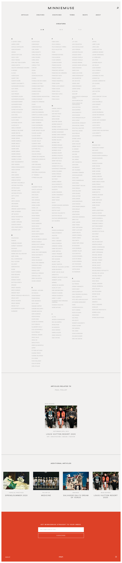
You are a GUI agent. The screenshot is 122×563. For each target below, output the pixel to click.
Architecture (56, 438)
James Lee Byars (77, 73)
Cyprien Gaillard (37, 177)
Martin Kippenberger (99, 215)
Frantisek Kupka (57, 94)
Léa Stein (95, 60)
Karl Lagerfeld (77, 297)
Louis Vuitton (96, 109)
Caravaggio (35, 44)
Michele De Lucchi (98, 273)
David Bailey (35, 218)
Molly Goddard (97, 304)
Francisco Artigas (58, 70)
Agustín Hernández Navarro (20, 67)
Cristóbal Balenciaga (39, 172)
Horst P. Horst (56, 298)
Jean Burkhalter (77, 100)
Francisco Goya (57, 75)
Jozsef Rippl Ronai (78, 243)
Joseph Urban (76, 238)
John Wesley (76, 209)
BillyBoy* (14, 264)
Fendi (53, 52)
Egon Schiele (36, 316)
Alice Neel (14, 114)
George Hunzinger (58, 132)
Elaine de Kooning (37, 321)
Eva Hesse (35, 358)
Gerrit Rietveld (57, 160)
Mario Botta (96, 192)
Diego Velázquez (37, 260)
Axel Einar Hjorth (17, 227)
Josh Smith (75, 240)
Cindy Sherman (36, 122)
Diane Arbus (35, 249)
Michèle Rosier (97, 275)
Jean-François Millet (78, 117)
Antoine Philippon (17, 185)
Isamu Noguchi (56, 335)
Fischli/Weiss (56, 57)
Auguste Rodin (16, 224)
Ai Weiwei (14, 70)
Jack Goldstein (77, 44)
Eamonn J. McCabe (37, 290)
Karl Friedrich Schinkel (79, 294)
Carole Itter (36, 65)
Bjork (13, 269)
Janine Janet (76, 83)
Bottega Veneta (16, 282)
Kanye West (75, 289)
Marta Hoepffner (97, 210)
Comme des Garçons (38, 156)
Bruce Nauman (16, 300)
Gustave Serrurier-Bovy (59, 218)
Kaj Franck (75, 283)
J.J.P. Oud (74, 41)
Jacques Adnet (76, 54)
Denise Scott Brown (38, 244)
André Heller (15, 146)
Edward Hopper (36, 306)
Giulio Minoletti (57, 184)
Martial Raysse (97, 213)
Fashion (72, 438)
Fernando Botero (57, 54)
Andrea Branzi (15, 154)
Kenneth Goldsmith (78, 323)
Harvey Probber (57, 253)
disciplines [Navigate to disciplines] (57, 15)
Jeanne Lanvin (76, 138)
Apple (13, 198)
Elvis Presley (36, 332)
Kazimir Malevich (77, 307)
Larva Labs (95, 47)
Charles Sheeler (37, 99)
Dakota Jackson (37, 189)
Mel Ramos (95, 239)
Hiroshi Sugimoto (57, 295)
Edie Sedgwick (36, 300)
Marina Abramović (98, 187)
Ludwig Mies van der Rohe (100, 130)
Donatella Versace (38, 273)
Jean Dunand (76, 115)
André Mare (15, 148)
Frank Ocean (56, 88)
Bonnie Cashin (15, 279)
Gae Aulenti (55, 111)
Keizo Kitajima (76, 312)
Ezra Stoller (36, 366)
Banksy (13, 240)
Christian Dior (36, 107)
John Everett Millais (78, 185)
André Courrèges (17, 135)
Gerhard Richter (57, 158)
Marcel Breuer (97, 176)
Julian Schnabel (77, 256)
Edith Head (35, 303)
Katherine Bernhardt (79, 302)
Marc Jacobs (96, 171)
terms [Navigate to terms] (72, 15)
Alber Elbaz (15, 75)
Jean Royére (76, 136)
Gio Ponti (55, 179)
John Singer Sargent (78, 206)
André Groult (15, 143)
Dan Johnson (36, 200)
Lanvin (94, 41)
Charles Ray (35, 94)
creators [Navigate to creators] (40, 15)
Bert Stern (14, 256)
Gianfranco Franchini (59, 168)
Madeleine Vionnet (98, 147)
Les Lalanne (96, 83)
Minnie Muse (96, 294)
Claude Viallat (36, 141)
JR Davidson (75, 245)
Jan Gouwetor (76, 78)
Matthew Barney (97, 226)
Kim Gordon (76, 328)
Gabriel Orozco (57, 108)
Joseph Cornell (77, 235)
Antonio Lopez (15, 190)
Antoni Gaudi (15, 188)
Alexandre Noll (16, 107)
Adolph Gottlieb (16, 54)
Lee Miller (95, 65)
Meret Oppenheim (97, 249)
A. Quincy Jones (16, 41)
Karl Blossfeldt (77, 291)
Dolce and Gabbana (38, 262)
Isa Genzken (55, 327)
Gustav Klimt (56, 210)
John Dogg (75, 183)
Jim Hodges (75, 156)
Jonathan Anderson (78, 217)
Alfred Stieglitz (16, 112)
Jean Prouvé (76, 133)
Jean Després (76, 109)
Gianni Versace (56, 173)
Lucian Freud (96, 117)
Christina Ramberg (38, 112)
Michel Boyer (96, 262)
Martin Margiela (97, 218)
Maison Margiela (97, 153)
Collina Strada (36, 154)
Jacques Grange (77, 62)
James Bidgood (76, 67)
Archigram (14, 203)
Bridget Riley (15, 292)
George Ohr (55, 142)
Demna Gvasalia (37, 241)
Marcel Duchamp (97, 179)
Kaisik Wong (76, 281)
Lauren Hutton (97, 49)
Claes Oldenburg (37, 125)
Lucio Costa (96, 125)
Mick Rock (95, 281)
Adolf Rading (15, 60)
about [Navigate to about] (98, 15)
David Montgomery (38, 234)
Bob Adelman (15, 274)
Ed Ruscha (35, 293)
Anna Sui (14, 172)
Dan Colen (35, 194)
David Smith (35, 236)
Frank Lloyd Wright (58, 86)
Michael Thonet (97, 260)
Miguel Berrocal (97, 286)
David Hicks (35, 226)
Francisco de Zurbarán (59, 73)
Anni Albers (15, 175)
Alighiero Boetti (16, 117)
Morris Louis (96, 312)
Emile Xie (34, 340)
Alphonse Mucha (16, 122)
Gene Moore (55, 119)
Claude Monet (36, 135)
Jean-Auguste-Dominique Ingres (80, 97)
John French (76, 188)
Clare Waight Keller (38, 130)
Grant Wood (56, 200)
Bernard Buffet (16, 251)
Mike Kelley (96, 288)
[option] (16, 488)
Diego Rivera (36, 257)
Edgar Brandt (36, 295)
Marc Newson (96, 173)
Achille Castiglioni (17, 47)
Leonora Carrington (98, 80)
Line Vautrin (96, 91)
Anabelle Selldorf (17, 130)
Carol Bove (35, 60)
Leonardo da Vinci (98, 75)
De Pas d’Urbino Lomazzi (39, 239)
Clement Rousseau (38, 146)
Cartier (34, 67)
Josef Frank (76, 224)
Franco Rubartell (57, 80)
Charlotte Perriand (38, 101)
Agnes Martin (15, 65)
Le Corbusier (96, 57)
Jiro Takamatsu (77, 162)
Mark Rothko (96, 202)
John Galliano (76, 190)
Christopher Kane (37, 117)
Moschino (95, 315)
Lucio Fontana (96, 128)
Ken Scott (75, 320)
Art (48, 438)
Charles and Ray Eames (39, 80)
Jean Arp (74, 94)
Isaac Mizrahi (56, 330)
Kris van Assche (77, 338)
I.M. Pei (54, 316)
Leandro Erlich (97, 62)
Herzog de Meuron (58, 285)
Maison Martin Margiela (100, 155)
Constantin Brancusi (38, 159)
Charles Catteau (37, 83)
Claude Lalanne (37, 133)
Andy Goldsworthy (17, 161)
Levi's (93, 86)
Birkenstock (15, 266)
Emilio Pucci (36, 342)
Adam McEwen (15, 49)
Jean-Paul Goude (77, 130)
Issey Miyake (56, 337)
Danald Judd (36, 202)
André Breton (15, 133)
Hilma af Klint (56, 287)
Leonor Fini (95, 78)
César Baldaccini (37, 75)
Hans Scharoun (57, 243)
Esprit (34, 347)
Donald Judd (36, 270)
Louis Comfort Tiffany (99, 96)
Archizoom (14, 206)
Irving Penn (55, 324)
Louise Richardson (98, 114)
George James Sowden (59, 134)
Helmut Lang (56, 261)
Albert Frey (15, 78)
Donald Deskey (36, 268)
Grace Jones (56, 197)
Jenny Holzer (76, 143)
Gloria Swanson (57, 192)
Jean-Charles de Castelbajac (77, 103)
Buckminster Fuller (17, 308)
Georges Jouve (56, 150)
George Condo (56, 126)
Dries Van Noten (37, 278)
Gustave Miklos (57, 215)
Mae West (95, 150)
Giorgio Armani (56, 181)
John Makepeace (77, 201)
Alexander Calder (17, 96)
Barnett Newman (16, 245)
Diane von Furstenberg (39, 252)
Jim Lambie (75, 159)
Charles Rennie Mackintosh (40, 96)
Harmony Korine (57, 246)
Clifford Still (36, 148)
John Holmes (76, 193)
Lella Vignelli (96, 70)
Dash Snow (35, 213)
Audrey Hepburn (16, 222)
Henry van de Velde (58, 272)
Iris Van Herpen (56, 322)
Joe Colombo (76, 170)
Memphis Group (97, 244)
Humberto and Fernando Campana (60, 301)
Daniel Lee (35, 207)
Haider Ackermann (58, 230)
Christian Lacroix (37, 109)
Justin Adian (76, 269)
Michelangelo (96, 268)
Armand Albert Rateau (18, 209)
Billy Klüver (15, 261)
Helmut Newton (57, 264)
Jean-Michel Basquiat (79, 123)
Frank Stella (56, 91)
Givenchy (55, 189)
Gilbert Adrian (56, 176)
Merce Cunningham (98, 247)
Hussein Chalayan (57, 304)
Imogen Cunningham (58, 319)
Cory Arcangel (36, 164)
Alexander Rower (16, 101)
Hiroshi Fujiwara (57, 293)
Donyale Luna (36, 275)
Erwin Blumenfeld (37, 345)
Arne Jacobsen (16, 211)
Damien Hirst (36, 192)
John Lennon (76, 198)
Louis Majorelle (97, 101)
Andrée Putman (16, 159)
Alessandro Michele (17, 86)
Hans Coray (55, 238)
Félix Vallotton (57, 49)
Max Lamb (95, 236)
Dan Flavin (35, 197)
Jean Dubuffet (76, 112)
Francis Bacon (56, 65)
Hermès (54, 282)
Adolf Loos (14, 57)
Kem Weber (75, 315)
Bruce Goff (15, 298)
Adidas (13, 52)
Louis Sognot (96, 104)
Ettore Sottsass (37, 350)
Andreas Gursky (16, 156)
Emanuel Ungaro (37, 334)
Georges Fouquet (57, 147)
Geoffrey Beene (57, 121)
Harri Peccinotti (57, 248)
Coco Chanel (36, 151)
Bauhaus (14, 248)
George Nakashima (58, 137)
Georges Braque (57, 145)
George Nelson (56, 140)
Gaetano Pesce (56, 113)
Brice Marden (15, 290)
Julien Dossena (77, 261)
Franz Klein (55, 96)
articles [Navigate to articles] (24, 15)
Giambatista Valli (57, 166)
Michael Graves (97, 254)
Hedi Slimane (56, 259)
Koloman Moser (77, 336)
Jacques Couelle (77, 60)
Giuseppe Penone (57, 187)
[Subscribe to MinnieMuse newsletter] (61, 537)
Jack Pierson (76, 49)
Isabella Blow (56, 332)
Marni (94, 207)
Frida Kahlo (55, 99)
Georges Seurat (57, 153)
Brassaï (13, 285)
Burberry (14, 311)
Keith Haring (76, 310)
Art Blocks (15, 214)
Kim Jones (75, 331)
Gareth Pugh (56, 116)
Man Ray (94, 160)
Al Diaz (13, 73)
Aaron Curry (15, 44)
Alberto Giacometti (17, 83)
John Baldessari (77, 175)
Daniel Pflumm (36, 210)
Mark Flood (96, 197)
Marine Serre (96, 189)
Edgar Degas (36, 298)
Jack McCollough (77, 47)
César (33, 70)
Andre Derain (15, 138)
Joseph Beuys (76, 232)
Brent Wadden (16, 287)
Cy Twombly (35, 175)
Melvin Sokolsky (97, 241)
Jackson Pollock (77, 52)
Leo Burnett (96, 73)
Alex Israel (14, 88)
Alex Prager (15, 94)
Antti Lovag (15, 195)
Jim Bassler (75, 151)
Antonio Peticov (16, 193)
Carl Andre (35, 49)
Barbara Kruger (16, 243)
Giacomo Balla (56, 163)
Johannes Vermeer (78, 172)
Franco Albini (56, 78)
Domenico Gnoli (37, 265)
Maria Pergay (96, 184)
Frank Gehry (56, 83)
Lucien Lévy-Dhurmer (99, 120)
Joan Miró (75, 164)
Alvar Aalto (15, 125)
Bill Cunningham (16, 259)
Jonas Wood (76, 214)
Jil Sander (75, 149)
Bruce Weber (15, 303)
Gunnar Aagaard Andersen (60, 205)
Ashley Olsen (15, 219)
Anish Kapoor (15, 169)
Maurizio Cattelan (98, 231)
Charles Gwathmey (38, 86)
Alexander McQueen (17, 99)
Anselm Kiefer (15, 180)
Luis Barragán (96, 135)
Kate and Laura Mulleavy (80, 299)
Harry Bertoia (56, 251)
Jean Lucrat (76, 120)
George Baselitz (57, 124)
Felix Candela (56, 44)
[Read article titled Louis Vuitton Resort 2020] (61, 418)
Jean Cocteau (76, 107)
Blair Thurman (16, 272)
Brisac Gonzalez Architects (20, 295)
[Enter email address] (61, 531)
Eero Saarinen (36, 314)
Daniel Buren (36, 205)
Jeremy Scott (76, 146)
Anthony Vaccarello (18, 182)
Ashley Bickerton (17, 216)
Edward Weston (37, 311)
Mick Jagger (96, 278)
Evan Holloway (36, 361)
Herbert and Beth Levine (60, 277)
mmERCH (94, 302)
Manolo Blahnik (97, 163)
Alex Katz (14, 91)
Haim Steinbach (57, 233)
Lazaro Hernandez (98, 54)
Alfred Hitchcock (17, 109)
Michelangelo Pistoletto (100, 270)
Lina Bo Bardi (96, 88)
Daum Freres (36, 215)
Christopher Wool (37, 120)
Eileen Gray (35, 319)
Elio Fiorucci (36, 324)
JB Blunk (75, 91)
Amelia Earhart (16, 128)
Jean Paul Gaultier (78, 128)
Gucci (54, 202)
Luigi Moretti (96, 133)
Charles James (36, 88)
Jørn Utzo (75, 219)
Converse (35, 161)
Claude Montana (37, 138)
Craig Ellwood (36, 167)
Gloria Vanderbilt (57, 194)
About (7, 557)
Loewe (94, 94)
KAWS (73, 304)
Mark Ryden (96, 205)
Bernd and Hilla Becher (19, 253)
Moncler (95, 307)
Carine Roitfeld (37, 47)
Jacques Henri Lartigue (79, 65)
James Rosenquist (77, 75)
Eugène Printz (36, 353)
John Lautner (76, 196)
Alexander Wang (16, 104)
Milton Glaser (96, 291)
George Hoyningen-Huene (60, 129)
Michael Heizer (97, 257)
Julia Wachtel (76, 253)
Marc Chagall (96, 168)
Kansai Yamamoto (77, 286)
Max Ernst (95, 234)
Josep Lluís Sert (77, 230)
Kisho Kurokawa (77, 333)
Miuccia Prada (96, 299)
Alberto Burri (15, 80)
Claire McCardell (37, 128)
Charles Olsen (36, 91)
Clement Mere (36, 143)
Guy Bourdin (56, 221)
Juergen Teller (77, 251)
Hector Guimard (57, 256)
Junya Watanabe (77, 266)
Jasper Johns (76, 88)
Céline (34, 73)
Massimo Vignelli (97, 223)
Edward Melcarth (37, 308)
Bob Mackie (15, 277)
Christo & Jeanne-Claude (40, 114)
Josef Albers (76, 222)
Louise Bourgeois (97, 112)
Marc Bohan (96, 166)
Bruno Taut (15, 306)
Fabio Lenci (55, 41)
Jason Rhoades (76, 86)
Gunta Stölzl (56, 207)
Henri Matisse (56, 307)
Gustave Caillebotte (58, 213)
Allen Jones (15, 120)
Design (65, 438)
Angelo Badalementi (17, 167)
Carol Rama (35, 62)
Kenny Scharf (76, 325)
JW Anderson (76, 271)
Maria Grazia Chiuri (98, 181)
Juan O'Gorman (76, 248)
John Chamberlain (78, 180)
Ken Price (75, 317)
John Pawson (76, 204)
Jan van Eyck (76, 80)
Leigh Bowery (96, 67)
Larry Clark (96, 44)
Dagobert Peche (37, 187)
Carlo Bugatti (36, 52)
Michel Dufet (96, 265)
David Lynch (35, 231)
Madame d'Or (96, 145)
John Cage (75, 177)
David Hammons (37, 223)
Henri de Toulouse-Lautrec (60, 266)
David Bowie (35, 221)
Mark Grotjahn (97, 200)
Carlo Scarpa (36, 57)
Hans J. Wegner (56, 240)
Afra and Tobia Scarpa (18, 62)
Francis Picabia (57, 67)
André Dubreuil (16, 141)
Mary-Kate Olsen (97, 221)
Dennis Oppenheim (37, 247)
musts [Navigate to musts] (85, 15)
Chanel (34, 78)
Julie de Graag (76, 258)
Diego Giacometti (37, 254)
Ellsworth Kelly (37, 327)
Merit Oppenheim (97, 252)
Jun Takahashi (76, 264)
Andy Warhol (15, 164)
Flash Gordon (56, 60)
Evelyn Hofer (36, 363)
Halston (54, 235)
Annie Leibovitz (16, 177)
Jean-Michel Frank (78, 125)
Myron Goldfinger (98, 317)
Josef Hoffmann (77, 227)
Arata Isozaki (15, 201)
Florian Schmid (57, 62)
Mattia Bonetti (97, 228)
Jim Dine (74, 154)
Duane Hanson (36, 281)
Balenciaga (15, 238)
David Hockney (36, 228)
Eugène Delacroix (37, 355)
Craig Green (35, 169)
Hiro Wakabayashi (57, 290)
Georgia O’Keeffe (57, 155)
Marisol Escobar (97, 194)
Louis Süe (95, 107)
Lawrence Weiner (97, 52)
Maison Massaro (97, 158)
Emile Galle (35, 337)
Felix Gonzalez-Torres (59, 47)
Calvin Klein (35, 41)
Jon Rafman (75, 211)
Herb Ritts (55, 274)
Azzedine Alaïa (15, 229)
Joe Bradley (76, 167)
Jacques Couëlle (77, 57)
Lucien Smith (96, 122)
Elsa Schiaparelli (37, 329)
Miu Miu (94, 296)
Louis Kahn (95, 99)
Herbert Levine (56, 280)
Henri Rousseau (57, 269)
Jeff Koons (75, 141)
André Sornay (15, 151)
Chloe (34, 104)
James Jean (75, 70)
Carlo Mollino (36, 54)
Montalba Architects (99, 309)
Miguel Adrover (97, 283)
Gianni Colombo (57, 171)
